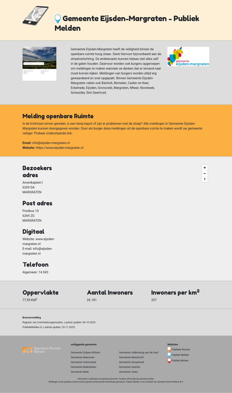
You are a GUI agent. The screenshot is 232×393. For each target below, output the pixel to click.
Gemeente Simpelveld (131, 362)
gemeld (143, 379)
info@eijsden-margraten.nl (51, 143)
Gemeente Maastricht (131, 357)
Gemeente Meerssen (83, 357)
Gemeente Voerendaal (83, 362)
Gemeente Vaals (128, 371)
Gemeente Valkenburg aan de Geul (138, 352)
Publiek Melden (180, 354)
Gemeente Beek (80, 371)
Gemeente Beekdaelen (83, 366)
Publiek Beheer (180, 360)
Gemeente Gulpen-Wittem (85, 352)
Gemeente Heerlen (129, 366)
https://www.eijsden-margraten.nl (60, 148)
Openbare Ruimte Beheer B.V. (170, 382)
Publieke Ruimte (181, 349)
